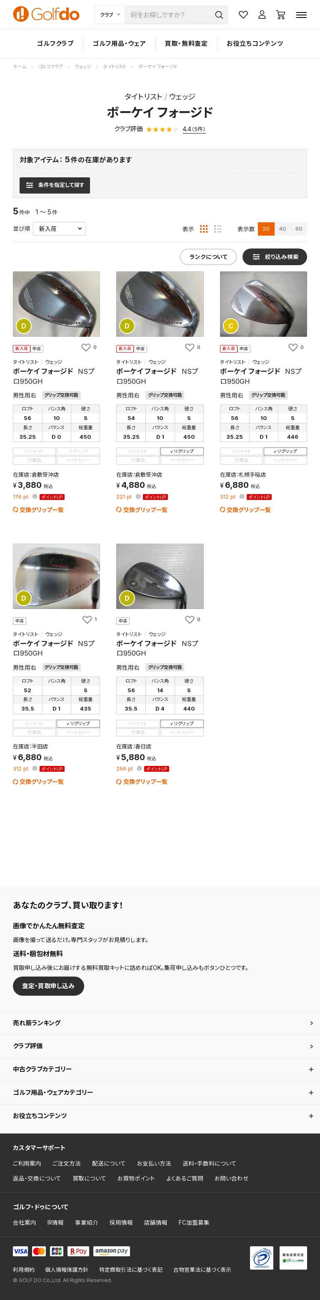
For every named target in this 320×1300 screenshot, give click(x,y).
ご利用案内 (27, 1163)
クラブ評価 (27, 1046)
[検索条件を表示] (55, 185)
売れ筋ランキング (36, 1023)
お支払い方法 (154, 1163)
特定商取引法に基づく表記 (130, 1270)
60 (298, 228)
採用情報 (121, 1222)
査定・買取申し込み (48, 986)
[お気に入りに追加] (88, 347)
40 (282, 228)
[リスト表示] (218, 229)
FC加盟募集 (194, 1222)
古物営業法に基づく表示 (202, 1270)
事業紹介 (86, 1222)
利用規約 (24, 1270)
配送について (109, 1163)
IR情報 (56, 1222)
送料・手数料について (209, 1163)
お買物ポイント (136, 1178)
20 (266, 228)
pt (21, 497)
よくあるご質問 (184, 1178)
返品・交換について (37, 1178)
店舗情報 (156, 1222)
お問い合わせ (232, 1178)
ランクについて (209, 257)
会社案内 (24, 1222)
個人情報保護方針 (66, 1270)
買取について (89, 1178)
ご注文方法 (66, 1163)
